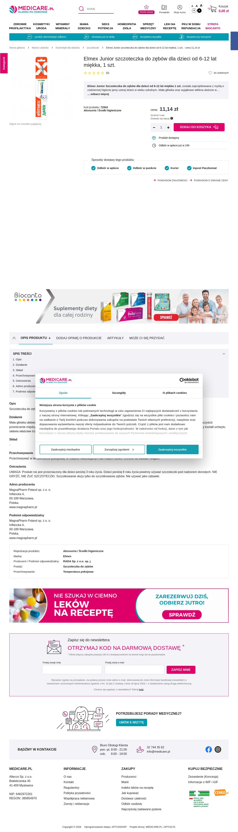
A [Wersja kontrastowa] (199, 10)
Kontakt (69, 782)
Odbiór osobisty (131, 803)
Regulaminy (71, 787)
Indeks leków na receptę (137, 787)
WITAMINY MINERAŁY (62, 26)
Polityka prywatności (77, 793)
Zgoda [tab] (63, 392)
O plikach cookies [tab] (175, 392)
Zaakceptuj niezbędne (65, 449)
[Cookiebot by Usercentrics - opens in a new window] (182, 380)
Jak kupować (130, 793)
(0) (107, 72)
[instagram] (218, 749)
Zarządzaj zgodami (119, 449)
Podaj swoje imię (51, 662)
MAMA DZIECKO (84, 26)
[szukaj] (96, 9)
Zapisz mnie (181, 669)
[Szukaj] (81, 9)
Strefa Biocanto (212, 26)
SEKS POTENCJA (105, 26)
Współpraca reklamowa (79, 798)
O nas (68, 776)
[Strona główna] (17, 47)
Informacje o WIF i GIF (203, 782)
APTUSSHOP (119, 826)
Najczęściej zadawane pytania (141, 809)
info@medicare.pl (158, 751)
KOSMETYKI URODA (41, 26)
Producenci (128, 776)
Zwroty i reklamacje (76, 803)
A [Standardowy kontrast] (194, 10)
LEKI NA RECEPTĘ (169, 26)
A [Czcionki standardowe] (192, 6)
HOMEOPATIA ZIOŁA (127, 26)
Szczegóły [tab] (119, 392)
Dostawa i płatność (133, 798)
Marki (125, 782)
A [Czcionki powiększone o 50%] (197, 5)
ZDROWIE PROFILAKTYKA (20, 26)
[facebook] (208, 749)
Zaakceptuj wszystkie (172, 449)
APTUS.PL (170, 826)
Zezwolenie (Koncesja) (203, 776)
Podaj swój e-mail (114, 662)
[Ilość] (161, 127)
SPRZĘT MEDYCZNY (148, 26)
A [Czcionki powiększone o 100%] (201, 5)
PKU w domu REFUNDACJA (191, 26)
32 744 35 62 (155, 747)
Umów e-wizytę (131, 722)
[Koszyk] (212, 8)
